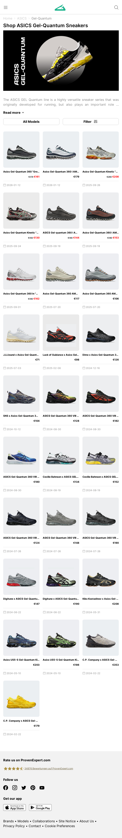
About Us (86, 821)
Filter (90, 121)
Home (7, 18)
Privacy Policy (14, 826)
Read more (14, 112)
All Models (31, 122)
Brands (8, 821)
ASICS (22, 18)
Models (23, 821)
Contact (35, 826)
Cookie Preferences (60, 826)
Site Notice (67, 821)
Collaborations (43, 821)
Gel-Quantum (41, 18)
